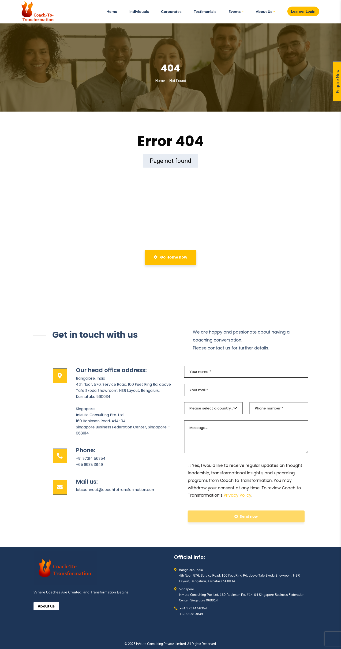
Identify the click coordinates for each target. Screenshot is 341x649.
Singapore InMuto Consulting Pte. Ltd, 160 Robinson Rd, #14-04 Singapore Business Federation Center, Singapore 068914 (241, 595)
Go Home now (170, 257)
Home (160, 81)
